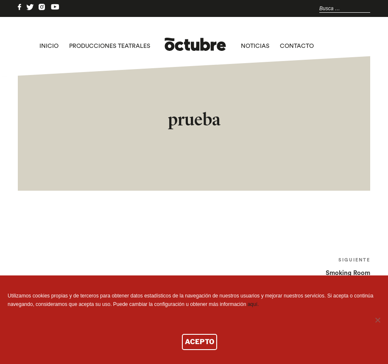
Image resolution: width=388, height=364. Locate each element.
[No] (377, 320)
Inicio (49, 46)
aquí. (253, 304)
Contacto (297, 46)
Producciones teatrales (109, 46)
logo (195, 46)
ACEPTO (199, 342)
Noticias (255, 46)
